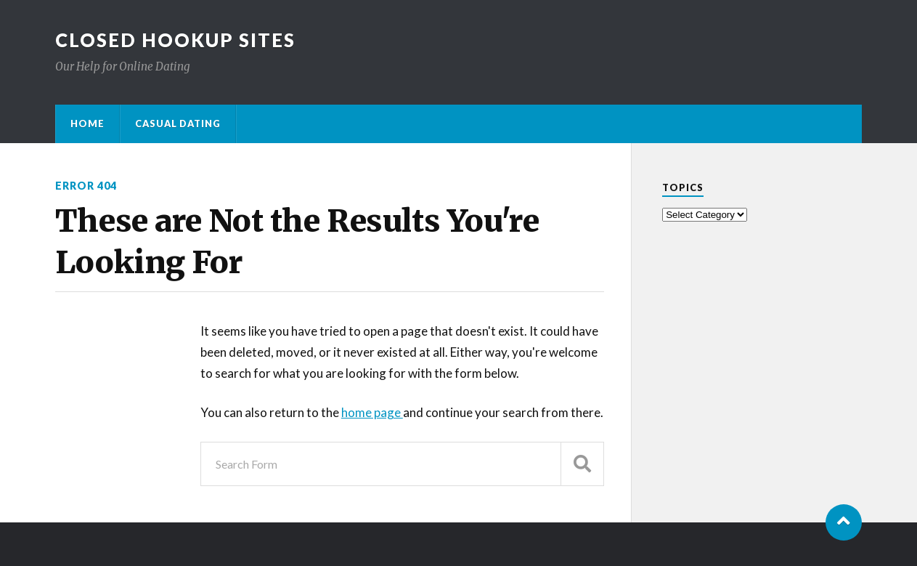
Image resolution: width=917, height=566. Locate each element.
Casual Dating (178, 123)
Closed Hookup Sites (175, 40)
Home (87, 123)
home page (372, 412)
